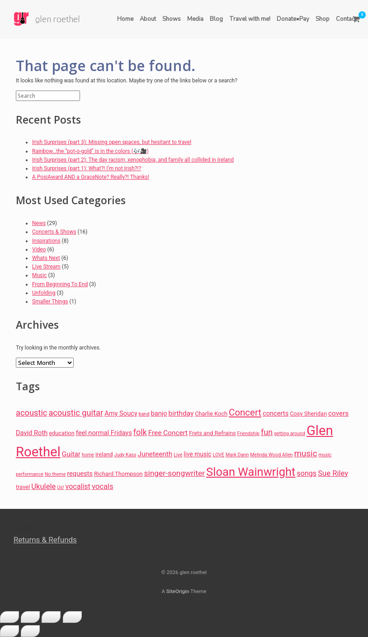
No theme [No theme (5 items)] (55, 474)
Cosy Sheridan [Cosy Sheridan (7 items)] (308, 413)
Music (39, 275)
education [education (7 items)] (62, 433)
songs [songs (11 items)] (306, 473)
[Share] (51, 617)
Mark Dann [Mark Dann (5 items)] (237, 455)
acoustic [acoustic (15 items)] (31, 412)
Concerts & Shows (54, 232)
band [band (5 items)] (144, 414)
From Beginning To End (60, 284)
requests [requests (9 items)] (80, 473)
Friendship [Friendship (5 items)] (248, 433)
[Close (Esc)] (72, 617)
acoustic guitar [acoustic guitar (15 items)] (75, 412)
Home (125, 19)
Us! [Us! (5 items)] (60, 487)
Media (195, 19)
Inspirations (46, 241)
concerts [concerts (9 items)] (275, 413)
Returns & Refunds (45, 539)
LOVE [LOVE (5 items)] (218, 455)
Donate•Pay (293, 19)
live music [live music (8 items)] (197, 454)
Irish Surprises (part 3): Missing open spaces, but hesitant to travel (111, 142)
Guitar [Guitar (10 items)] (71, 454)
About (148, 19)
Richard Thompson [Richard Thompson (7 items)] (118, 473)
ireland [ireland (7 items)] (104, 454)
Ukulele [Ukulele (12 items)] (43, 486)
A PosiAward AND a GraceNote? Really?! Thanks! (90, 177)
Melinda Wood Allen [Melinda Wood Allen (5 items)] (271, 455)
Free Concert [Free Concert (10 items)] (168, 433)
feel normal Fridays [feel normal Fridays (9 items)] (104, 433)
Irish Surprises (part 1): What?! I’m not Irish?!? (86, 168)
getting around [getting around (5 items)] (289, 433)
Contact (346, 19)
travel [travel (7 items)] (23, 487)
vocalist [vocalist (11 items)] (77, 486)
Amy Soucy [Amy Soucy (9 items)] (120, 413)
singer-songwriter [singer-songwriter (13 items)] (174, 473)
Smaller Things (50, 301)
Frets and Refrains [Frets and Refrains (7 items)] (212, 433)
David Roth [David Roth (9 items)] (31, 433)
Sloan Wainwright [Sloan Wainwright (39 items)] (250, 472)
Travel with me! (249, 19)
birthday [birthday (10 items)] (181, 413)
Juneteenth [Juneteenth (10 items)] (154, 454)
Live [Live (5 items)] (178, 455)
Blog (216, 19)
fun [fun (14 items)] (267, 432)
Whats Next (46, 258)
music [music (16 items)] (305, 454)
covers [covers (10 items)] (338, 413)
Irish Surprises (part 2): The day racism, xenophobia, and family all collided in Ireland (133, 160)
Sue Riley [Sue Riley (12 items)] (333, 473)
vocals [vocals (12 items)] (102, 486)
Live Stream (46, 266)
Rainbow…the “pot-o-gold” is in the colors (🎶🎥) (90, 151)
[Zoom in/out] (9, 617)
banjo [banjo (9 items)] (159, 413)
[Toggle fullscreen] (30, 617)
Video (39, 249)
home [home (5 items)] (88, 455)
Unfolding (43, 293)
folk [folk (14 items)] (140, 432)
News (39, 223)
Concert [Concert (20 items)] (245, 412)
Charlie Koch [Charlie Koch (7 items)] (211, 413)
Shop (323, 19)
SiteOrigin (177, 591)
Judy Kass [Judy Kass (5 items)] (125, 455)
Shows (171, 19)
